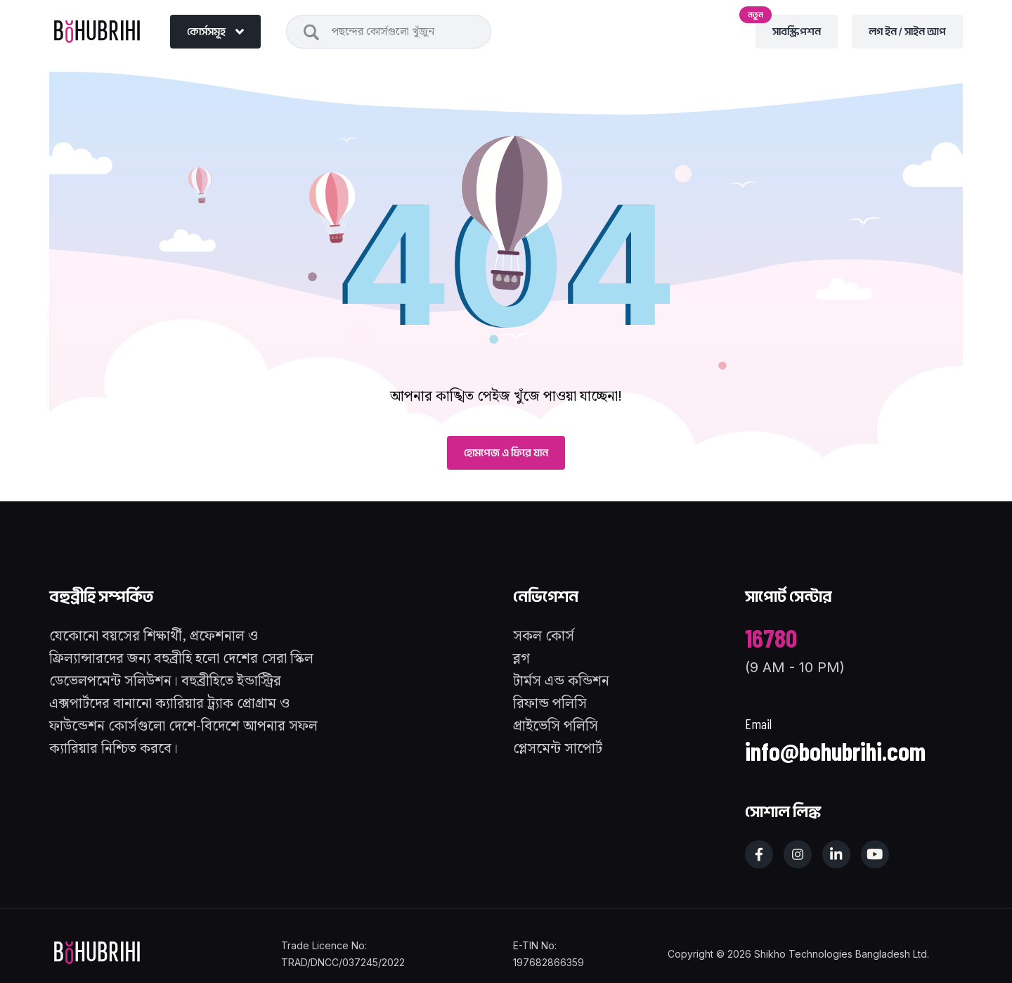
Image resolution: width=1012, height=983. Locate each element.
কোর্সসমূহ (215, 31)
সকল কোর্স (543, 636)
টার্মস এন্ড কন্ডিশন (561, 681)
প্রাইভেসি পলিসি (555, 726)
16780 (771, 637)
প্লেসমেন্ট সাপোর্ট (557, 749)
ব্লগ (521, 659)
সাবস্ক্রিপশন (788, 27)
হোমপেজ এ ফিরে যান (506, 453)
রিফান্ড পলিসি (550, 704)
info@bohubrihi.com (835, 750)
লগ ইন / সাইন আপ (907, 31)
